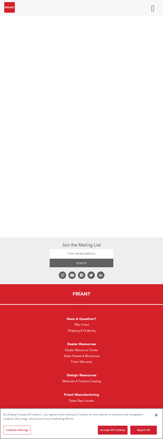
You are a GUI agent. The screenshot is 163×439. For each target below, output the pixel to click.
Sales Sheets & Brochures (82, 356)
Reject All (143, 430)
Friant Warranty (81, 362)
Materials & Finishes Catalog (81, 381)
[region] (81, 423)
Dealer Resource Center (81, 350)
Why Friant (81, 325)
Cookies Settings (17, 430)
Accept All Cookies (112, 430)
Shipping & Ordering (81, 330)
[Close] (156, 415)
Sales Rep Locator (81, 401)
